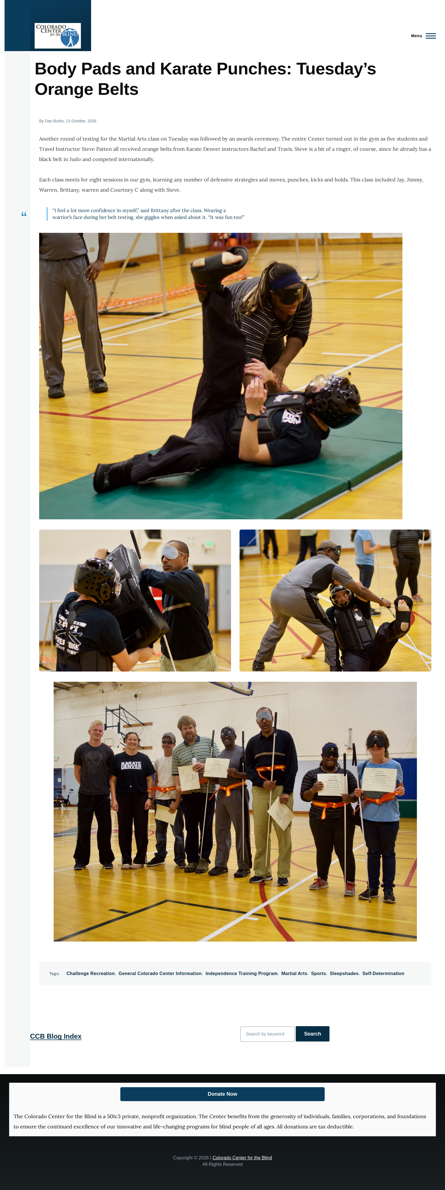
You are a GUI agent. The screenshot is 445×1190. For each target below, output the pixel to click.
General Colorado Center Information (160, 973)
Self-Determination (383, 973)
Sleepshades (344, 973)
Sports (318, 973)
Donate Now (222, 1094)
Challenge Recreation (90, 973)
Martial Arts (294, 973)
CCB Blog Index (55, 1036)
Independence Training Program (241, 973)
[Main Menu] (422, 36)
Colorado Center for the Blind (242, 1157)
